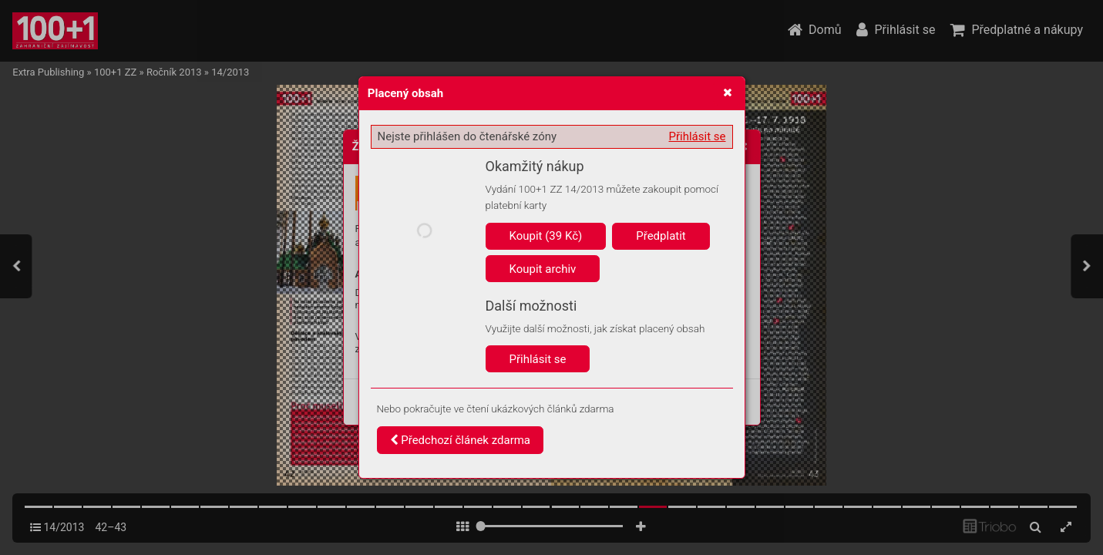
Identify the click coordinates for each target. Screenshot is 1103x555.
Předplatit (661, 236)
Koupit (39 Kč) (546, 236)
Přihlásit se (697, 136)
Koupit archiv (543, 269)
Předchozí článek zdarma (460, 440)
